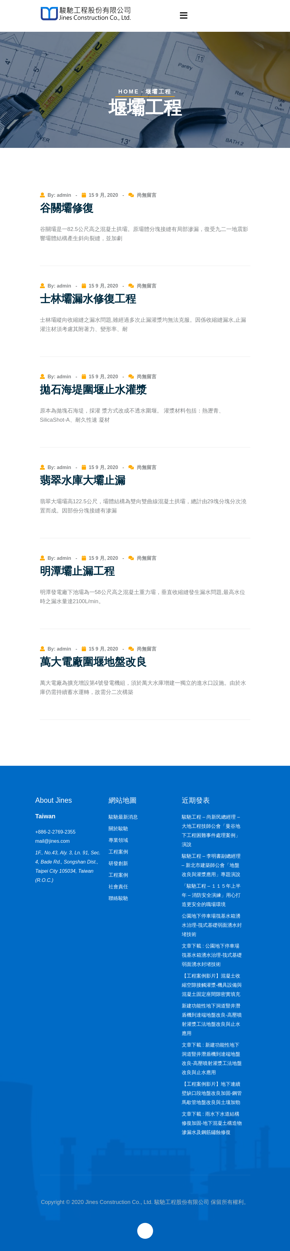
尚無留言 (146, 195)
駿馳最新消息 (123, 817)
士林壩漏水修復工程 (88, 299)
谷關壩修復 (66, 208)
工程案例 (118, 851)
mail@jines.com (52, 841)
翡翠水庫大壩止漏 (82, 480)
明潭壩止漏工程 (77, 571)
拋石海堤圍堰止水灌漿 (93, 389)
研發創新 (118, 863)
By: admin (60, 195)
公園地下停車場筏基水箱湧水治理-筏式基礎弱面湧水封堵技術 (212, 925)
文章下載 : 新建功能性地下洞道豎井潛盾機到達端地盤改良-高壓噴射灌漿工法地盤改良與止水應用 (212, 1058)
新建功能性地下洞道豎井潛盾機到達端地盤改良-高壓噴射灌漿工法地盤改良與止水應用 (212, 1019)
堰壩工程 (158, 92)
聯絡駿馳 (118, 898)
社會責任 (118, 886)
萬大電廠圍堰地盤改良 (93, 662)
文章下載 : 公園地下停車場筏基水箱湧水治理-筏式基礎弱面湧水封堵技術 (212, 955)
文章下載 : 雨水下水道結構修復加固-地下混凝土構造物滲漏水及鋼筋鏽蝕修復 (212, 1123)
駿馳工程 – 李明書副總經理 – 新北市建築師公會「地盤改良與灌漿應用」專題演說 (211, 865)
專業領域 (118, 840)
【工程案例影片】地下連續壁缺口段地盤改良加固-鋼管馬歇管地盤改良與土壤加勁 (212, 1093)
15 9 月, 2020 (103, 195)
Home (128, 92)
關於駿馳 (118, 828)
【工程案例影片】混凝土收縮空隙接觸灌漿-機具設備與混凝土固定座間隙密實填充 (212, 985)
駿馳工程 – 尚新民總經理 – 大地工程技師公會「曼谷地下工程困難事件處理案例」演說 (211, 830)
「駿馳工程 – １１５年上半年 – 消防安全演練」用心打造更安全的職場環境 (211, 895)
